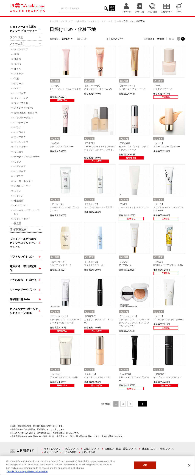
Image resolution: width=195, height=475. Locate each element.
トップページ (56, 21)
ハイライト (20, 132)
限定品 (17, 223)
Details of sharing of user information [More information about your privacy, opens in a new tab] (27, 471)
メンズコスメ (21, 205)
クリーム (18, 83)
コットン (18, 195)
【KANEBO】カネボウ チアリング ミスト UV (100, 319)
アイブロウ (20, 137)
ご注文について (92, 448)
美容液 (17, 64)
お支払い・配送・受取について (121, 448)
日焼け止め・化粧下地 (25, 112)
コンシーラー (21, 122)
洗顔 (16, 54)
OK (145, 465)
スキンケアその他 (23, 107)
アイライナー (21, 146)
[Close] (189, 465)
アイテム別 (115, 21)
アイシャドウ (21, 142)
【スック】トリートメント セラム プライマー (65, 88)
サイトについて (52, 448)
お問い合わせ (88, 452)
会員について (51, 452)
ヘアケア (18, 176)
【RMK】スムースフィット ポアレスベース (134, 207)
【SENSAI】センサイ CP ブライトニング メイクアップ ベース (134, 146)
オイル (17, 68)
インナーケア (21, 98)
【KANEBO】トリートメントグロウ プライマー (134, 377)
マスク (17, 88)
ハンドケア (20, 171)
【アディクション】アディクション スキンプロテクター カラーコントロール (66, 319)
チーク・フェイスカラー (27, 156)
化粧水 (17, 59)
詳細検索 (112, 8)
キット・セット (22, 218)
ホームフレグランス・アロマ (27, 212)
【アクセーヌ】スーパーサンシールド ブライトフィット (65, 207)
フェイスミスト (22, 103)
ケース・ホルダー (23, 181)
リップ (17, 161)
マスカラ (18, 151)
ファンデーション (23, 117)
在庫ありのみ (117, 38)
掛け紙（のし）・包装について (158, 448)
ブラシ (17, 191)
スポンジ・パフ (22, 186)
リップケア (20, 93)
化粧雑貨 (18, 200)
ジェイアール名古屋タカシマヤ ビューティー (86, 21)
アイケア (18, 73)
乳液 (16, 78)
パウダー (18, 127)
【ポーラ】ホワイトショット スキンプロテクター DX (168, 207)
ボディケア (20, 166)
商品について (72, 448)
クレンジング (21, 49)
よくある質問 (70, 452)
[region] (97, 465)
